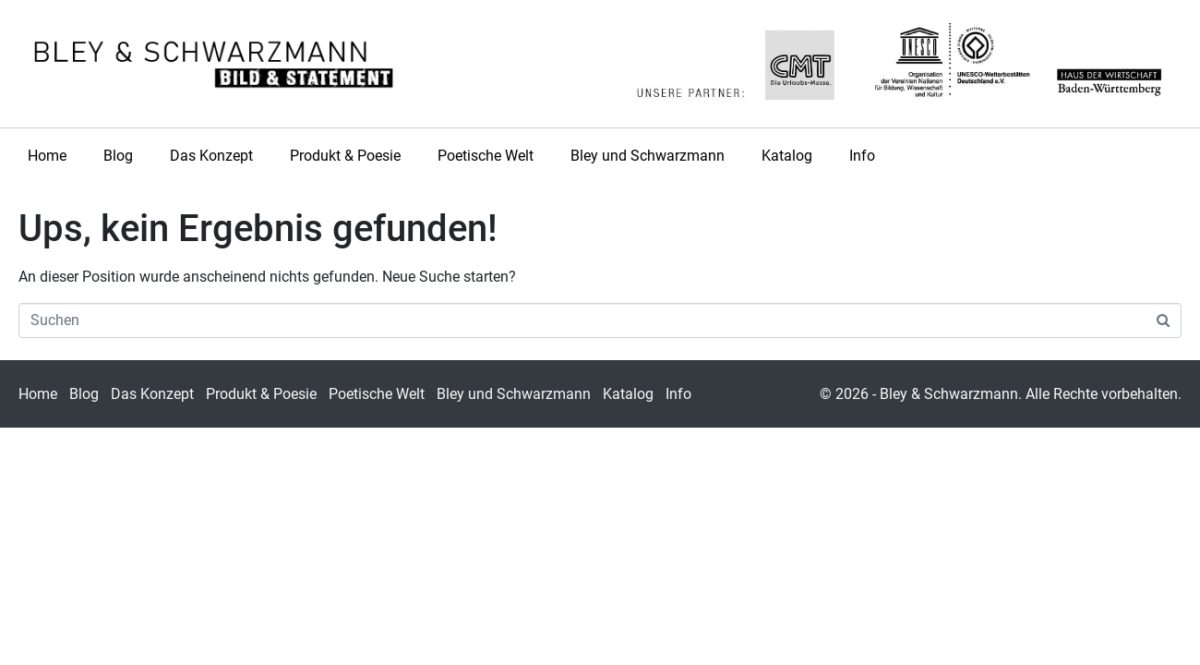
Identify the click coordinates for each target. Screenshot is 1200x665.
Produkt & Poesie (345, 155)
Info (862, 155)
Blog (118, 155)
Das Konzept (211, 155)
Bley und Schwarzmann (647, 155)
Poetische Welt (486, 155)
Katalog (787, 155)
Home (47, 155)
